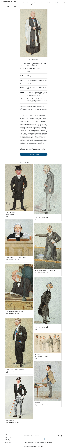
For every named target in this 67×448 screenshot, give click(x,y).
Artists (9, 6)
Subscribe (46, 439)
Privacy (39, 446)
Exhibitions (34, 2)
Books (28, 2)
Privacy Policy (46, 442)
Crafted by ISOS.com (59, 439)
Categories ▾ (48, 2)
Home (6, 6)
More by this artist (26, 157)
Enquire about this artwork (33, 154)
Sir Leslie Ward (15, 6)
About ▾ (22, 2)
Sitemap (42, 446)
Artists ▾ (41, 2)
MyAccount (34, 4)
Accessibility (35, 446)
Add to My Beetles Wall (40, 157)
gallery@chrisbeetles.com (10, 440)
